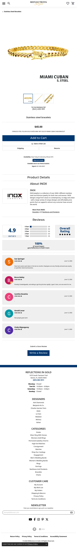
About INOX (38, 184)
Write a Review (38, 353)
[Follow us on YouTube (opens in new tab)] (30, 519)
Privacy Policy (38, 496)
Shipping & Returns (38, 493)
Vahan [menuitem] (38, 422)
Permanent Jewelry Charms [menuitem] (38, 441)
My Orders (38, 490)
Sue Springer (19, 259)
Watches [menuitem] (38, 449)
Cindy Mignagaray (21, 327)
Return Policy (15, 536)
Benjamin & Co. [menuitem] (38, 405)
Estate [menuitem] (38, 432)
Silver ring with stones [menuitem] (38, 435)
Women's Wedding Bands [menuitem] (38, 461)
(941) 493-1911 (38, 109)
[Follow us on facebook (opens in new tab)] (35, 519)
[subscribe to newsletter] (71, 512)
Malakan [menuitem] (38, 417)
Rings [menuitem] (38, 463)
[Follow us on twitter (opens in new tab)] (47, 519)
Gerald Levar (19, 310)
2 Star (27, 234)
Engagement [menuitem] (38, 455)
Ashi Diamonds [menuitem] (38, 402)
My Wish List (38, 487)
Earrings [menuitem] (39, 466)
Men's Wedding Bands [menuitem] (38, 458)
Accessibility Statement (58, 536)
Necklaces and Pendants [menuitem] (38, 469)
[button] (8, 4)
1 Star (27, 236)
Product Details (38, 177)
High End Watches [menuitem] (38, 443)
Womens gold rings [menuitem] (38, 438)
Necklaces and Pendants (51, 212)
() (49, 227)
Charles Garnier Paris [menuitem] (38, 408)
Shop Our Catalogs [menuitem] (38, 452)
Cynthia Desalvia (21, 294)
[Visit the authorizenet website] (34, 529)
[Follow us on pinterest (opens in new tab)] (43, 519)
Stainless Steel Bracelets (12, 12)
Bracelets (35, 212)
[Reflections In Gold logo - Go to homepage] (38, 3)
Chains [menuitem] (38, 475)
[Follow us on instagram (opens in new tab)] (38, 519)
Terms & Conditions (38, 499)
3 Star (27, 231)
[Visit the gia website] (42, 529)
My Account (38, 485)
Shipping (20, 148)
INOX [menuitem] (38, 411)
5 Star (27, 227)
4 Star (27, 229)
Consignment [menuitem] (38, 446)
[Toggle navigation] (4, 3)
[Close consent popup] (46, 544)
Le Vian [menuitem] (38, 414)
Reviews (39, 220)
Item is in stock (38, 160)
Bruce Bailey (19, 277)
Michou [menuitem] (38, 419)
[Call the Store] (38, 380)
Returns (57, 148)
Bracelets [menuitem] (38, 472)
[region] (38, 55)
